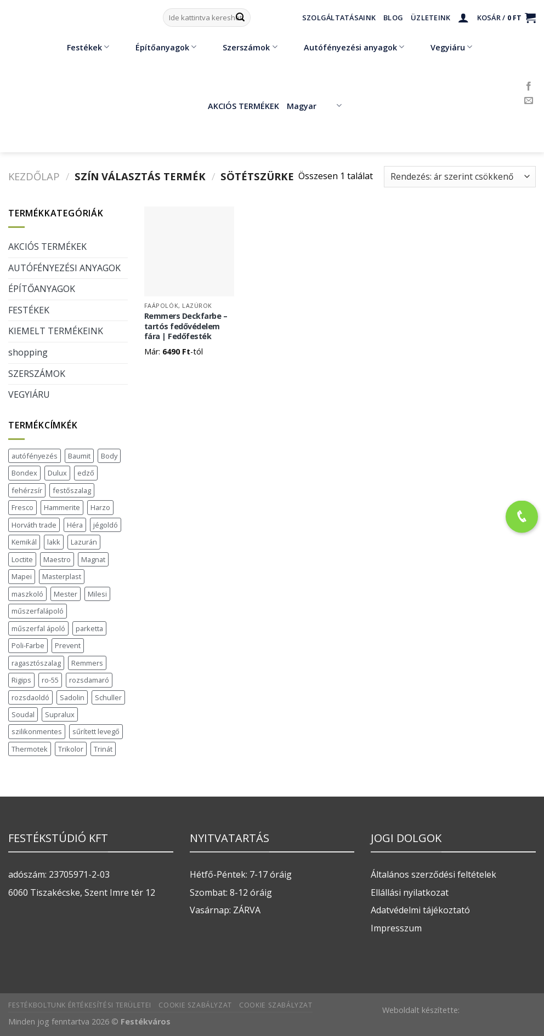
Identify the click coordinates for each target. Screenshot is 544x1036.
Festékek (80, 47)
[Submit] (240, 17)
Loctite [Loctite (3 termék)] (22, 559)
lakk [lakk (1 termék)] (53, 542)
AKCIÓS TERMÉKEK (235, 105)
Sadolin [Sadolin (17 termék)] (72, 697)
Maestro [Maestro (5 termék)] (57, 559)
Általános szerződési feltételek (433, 874)
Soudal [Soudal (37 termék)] (23, 714)
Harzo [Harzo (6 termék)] (100, 507)
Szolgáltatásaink (339, 17)
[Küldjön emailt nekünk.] (528, 101)
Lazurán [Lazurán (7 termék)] (84, 542)
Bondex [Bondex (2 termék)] (24, 473)
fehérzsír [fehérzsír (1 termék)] (27, 490)
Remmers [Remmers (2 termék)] (87, 663)
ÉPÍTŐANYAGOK (41, 289)
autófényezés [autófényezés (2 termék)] (35, 456)
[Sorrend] (460, 176)
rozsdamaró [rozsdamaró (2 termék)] (89, 680)
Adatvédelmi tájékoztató (420, 910)
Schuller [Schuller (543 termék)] (108, 697)
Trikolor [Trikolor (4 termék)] (70, 749)
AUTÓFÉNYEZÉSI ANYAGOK (64, 268)
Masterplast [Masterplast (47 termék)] (61, 576)
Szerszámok (242, 47)
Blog (393, 17)
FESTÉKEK (28, 310)
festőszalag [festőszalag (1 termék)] (72, 490)
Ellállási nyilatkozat (410, 892)
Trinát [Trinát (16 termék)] (103, 749)
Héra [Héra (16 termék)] (75, 525)
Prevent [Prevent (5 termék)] (68, 645)
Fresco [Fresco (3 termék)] (22, 507)
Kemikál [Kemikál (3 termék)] (24, 542)
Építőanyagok (158, 47)
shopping (28, 352)
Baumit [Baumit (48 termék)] (79, 456)
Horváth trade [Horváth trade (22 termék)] (34, 525)
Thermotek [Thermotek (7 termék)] (30, 749)
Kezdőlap (34, 176)
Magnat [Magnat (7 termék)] (93, 559)
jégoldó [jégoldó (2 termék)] (105, 525)
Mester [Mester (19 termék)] (65, 594)
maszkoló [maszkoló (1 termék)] (27, 594)
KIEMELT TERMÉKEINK (55, 331)
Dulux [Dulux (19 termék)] (57, 473)
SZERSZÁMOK (36, 374)
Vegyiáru (443, 47)
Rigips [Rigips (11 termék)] (21, 680)
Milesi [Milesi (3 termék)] (97, 594)
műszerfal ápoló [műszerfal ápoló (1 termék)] (38, 628)
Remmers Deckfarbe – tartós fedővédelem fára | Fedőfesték (186, 326)
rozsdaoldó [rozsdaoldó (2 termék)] (30, 697)
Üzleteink (430, 17)
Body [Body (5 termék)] (109, 456)
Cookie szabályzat (194, 1005)
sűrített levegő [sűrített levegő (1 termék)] (96, 731)
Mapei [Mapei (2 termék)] (22, 576)
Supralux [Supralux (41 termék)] (60, 714)
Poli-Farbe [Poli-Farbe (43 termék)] (28, 645)
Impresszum (396, 928)
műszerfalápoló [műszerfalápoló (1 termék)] (38, 611)
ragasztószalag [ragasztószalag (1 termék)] (36, 663)
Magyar (314, 106)
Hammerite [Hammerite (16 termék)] (62, 507)
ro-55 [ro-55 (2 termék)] (50, 680)
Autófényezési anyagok (346, 47)
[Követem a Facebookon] (528, 86)
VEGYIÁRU (29, 394)
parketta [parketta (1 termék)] (89, 628)
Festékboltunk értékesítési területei (79, 1005)
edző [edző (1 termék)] (85, 473)
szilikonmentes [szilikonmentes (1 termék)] (37, 731)
